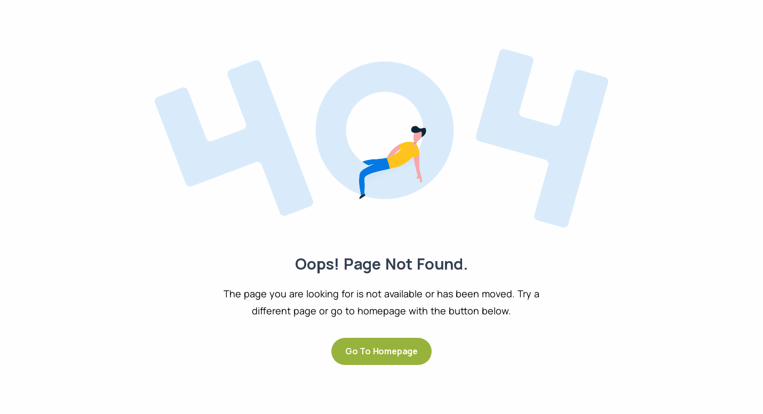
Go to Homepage (381, 351)
